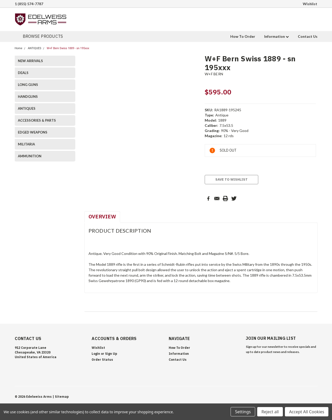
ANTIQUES (34, 48)
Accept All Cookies (306, 412)
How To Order (242, 36)
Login (96, 354)
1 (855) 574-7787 (29, 4)
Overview (102, 216)
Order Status (102, 360)
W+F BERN (214, 74)
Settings (243, 412)
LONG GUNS (28, 85)
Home (19, 48)
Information (276, 36)
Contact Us (308, 36)
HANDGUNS (28, 96)
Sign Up (111, 354)
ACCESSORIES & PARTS (37, 120)
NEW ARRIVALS (30, 61)
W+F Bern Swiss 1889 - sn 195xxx (68, 48)
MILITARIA (26, 144)
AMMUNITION (29, 156)
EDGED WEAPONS (32, 132)
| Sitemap (61, 397)
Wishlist (310, 4)
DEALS (23, 73)
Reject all (270, 412)
